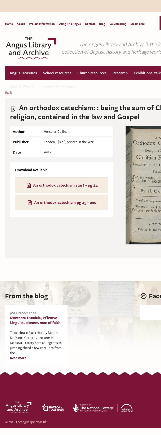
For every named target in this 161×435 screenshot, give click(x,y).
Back (8, 92)
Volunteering (119, 23)
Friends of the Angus (59, 87)
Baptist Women (23, 87)
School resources (58, 73)
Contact (91, 23)
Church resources (93, 73)
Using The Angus (71, 23)
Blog (104, 23)
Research (121, 73)
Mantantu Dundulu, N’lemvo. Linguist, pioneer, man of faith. (35, 320)
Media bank (140, 23)
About (21, 23)
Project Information (42, 23)
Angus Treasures (23, 73)
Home (9, 23)
